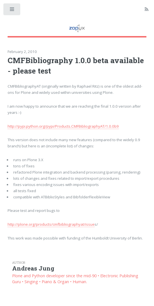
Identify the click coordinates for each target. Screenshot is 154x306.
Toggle (12, 10)
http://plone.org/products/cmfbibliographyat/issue (51, 224)
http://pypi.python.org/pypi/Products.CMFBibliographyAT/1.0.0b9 (63, 126)
